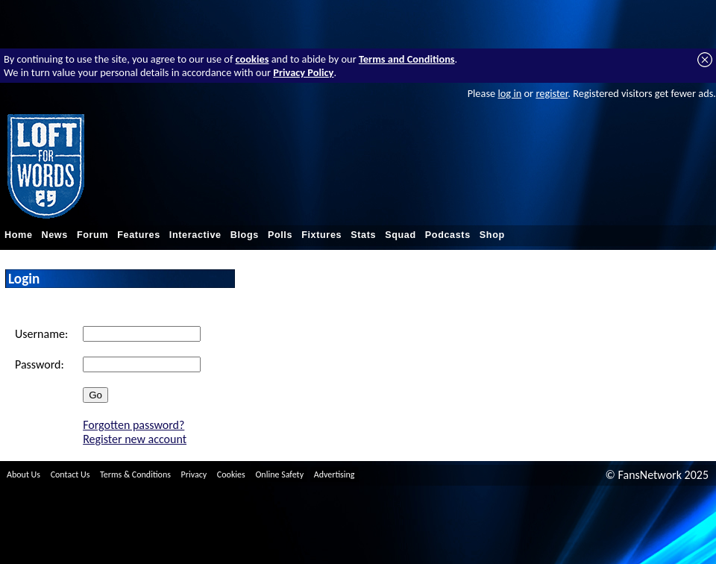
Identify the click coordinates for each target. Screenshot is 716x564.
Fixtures (321, 235)
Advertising (334, 474)
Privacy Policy (303, 72)
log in (509, 93)
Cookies (231, 474)
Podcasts (448, 235)
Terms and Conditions (407, 59)
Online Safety (279, 474)
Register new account (134, 439)
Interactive (195, 235)
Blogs (244, 235)
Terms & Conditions (135, 474)
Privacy (194, 474)
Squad (400, 235)
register (552, 93)
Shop (492, 235)
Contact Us (70, 474)
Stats (363, 235)
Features (138, 235)
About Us (23, 474)
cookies (252, 59)
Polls (280, 235)
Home (18, 235)
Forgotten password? (133, 425)
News (55, 235)
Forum (92, 235)
